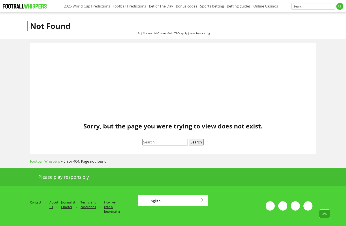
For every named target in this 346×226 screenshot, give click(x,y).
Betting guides (239, 6)
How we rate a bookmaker (112, 207)
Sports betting (212, 6)
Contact (35, 202)
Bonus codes (186, 6)
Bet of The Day (161, 6)
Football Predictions (129, 6)
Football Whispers (45, 161)
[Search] (313, 6)
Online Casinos (265, 6)
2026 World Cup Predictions (87, 6)
